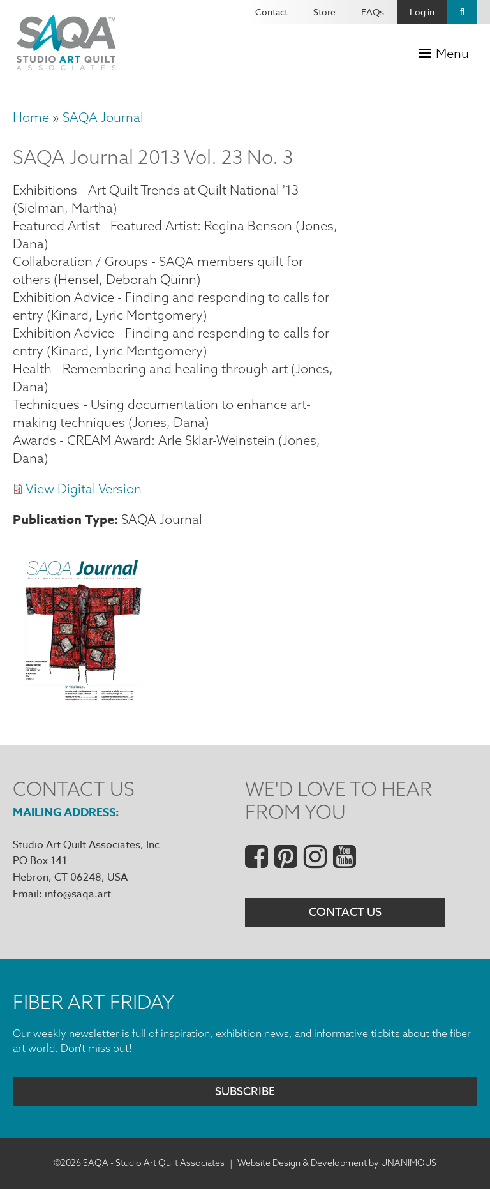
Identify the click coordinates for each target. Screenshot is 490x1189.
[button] (82, 696)
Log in (422, 12)
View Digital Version (84, 489)
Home (31, 117)
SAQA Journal (103, 117)
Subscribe (245, 1091)
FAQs (372, 12)
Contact (271, 12)
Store (324, 12)
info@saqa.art (78, 894)
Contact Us (345, 912)
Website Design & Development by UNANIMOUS (336, 1163)
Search (462, 12)
